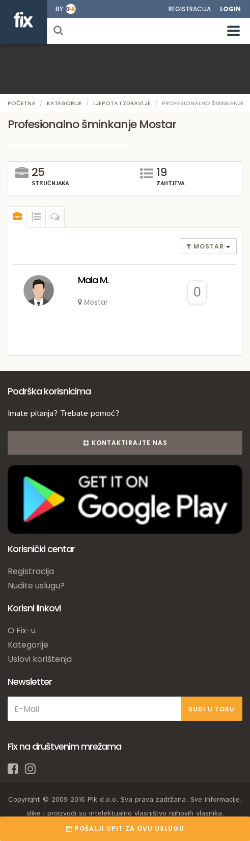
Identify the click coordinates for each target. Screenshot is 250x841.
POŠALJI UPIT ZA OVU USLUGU (125, 828)
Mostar (206, 246)
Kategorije (64, 103)
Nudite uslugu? (36, 585)
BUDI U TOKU (211, 709)
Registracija (190, 9)
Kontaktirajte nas (125, 442)
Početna (22, 103)
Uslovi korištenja (40, 659)
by (59, 9)
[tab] (17, 217)
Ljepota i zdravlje (122, 103)
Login (230, 9)
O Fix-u (22, 630)
